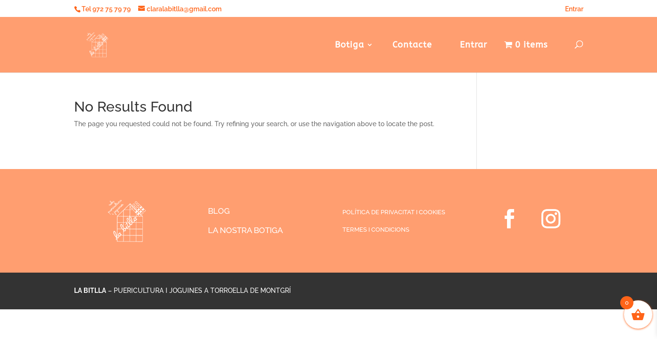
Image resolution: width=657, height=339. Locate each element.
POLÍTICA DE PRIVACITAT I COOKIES (393, 212)
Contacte (412, 45)
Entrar (570, 9)
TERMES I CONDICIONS (375, 229)
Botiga (349, 45)
